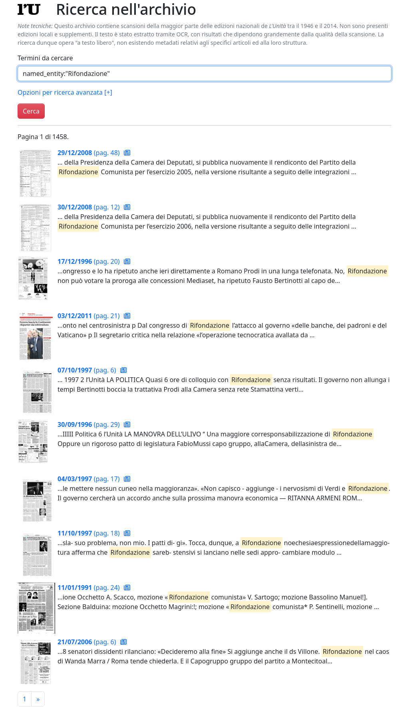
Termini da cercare (45, 58)
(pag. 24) (89, 587)
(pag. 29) (89, 424)
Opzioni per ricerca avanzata (65, 92)
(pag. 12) (89, 207)
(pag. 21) (89, 315)
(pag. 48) (89, 152)
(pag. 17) (89, 478)
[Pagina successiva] (38, 699)
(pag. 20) (89, 261)
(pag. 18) (89, 533)
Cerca (31, 111)
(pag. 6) (88, 370)
